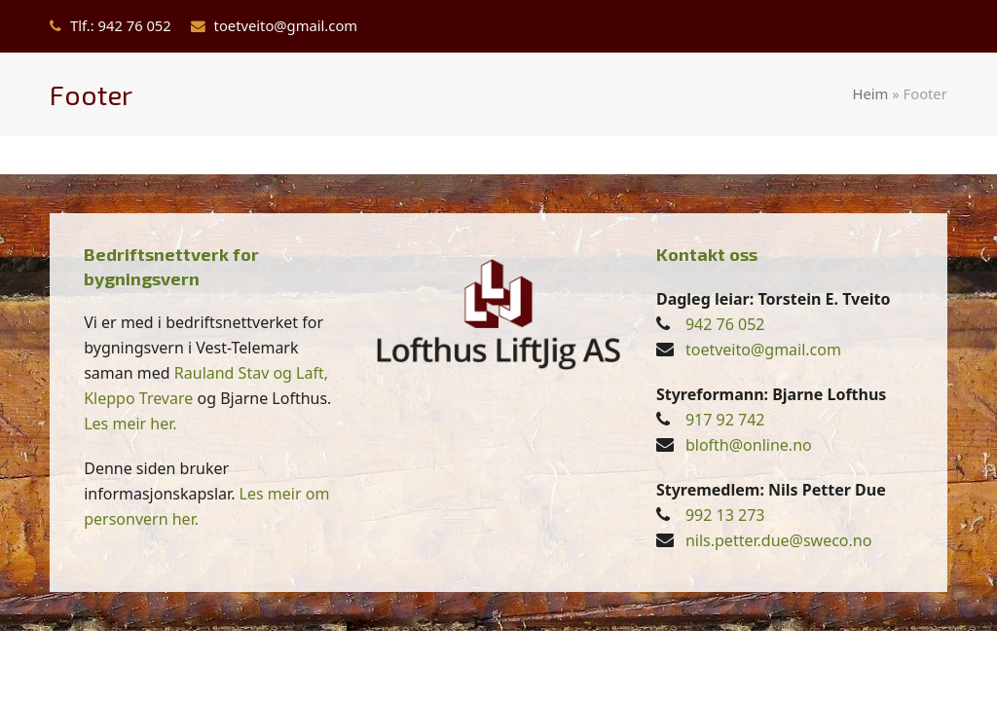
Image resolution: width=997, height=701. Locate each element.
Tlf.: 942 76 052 (120, 25)
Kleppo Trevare (138, 398)
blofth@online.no (748, 445)
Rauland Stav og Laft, (251, 373)
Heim (871, 93)
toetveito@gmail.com (286, 25)
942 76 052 (725, 324)
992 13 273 (725, 515)
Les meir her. (130, 423)
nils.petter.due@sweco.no (778, 540)
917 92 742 (725, 419)
